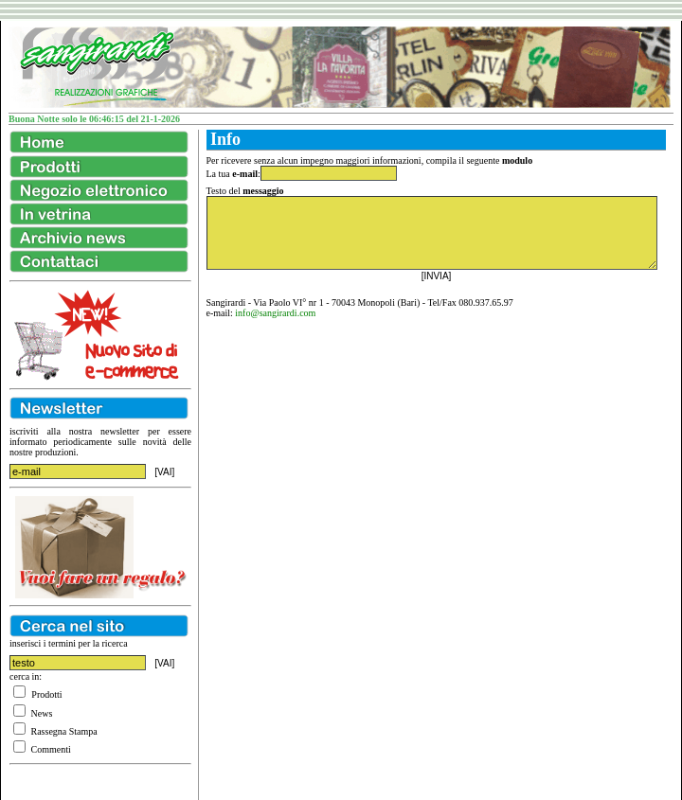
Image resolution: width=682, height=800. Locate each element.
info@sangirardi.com (275, 313)
